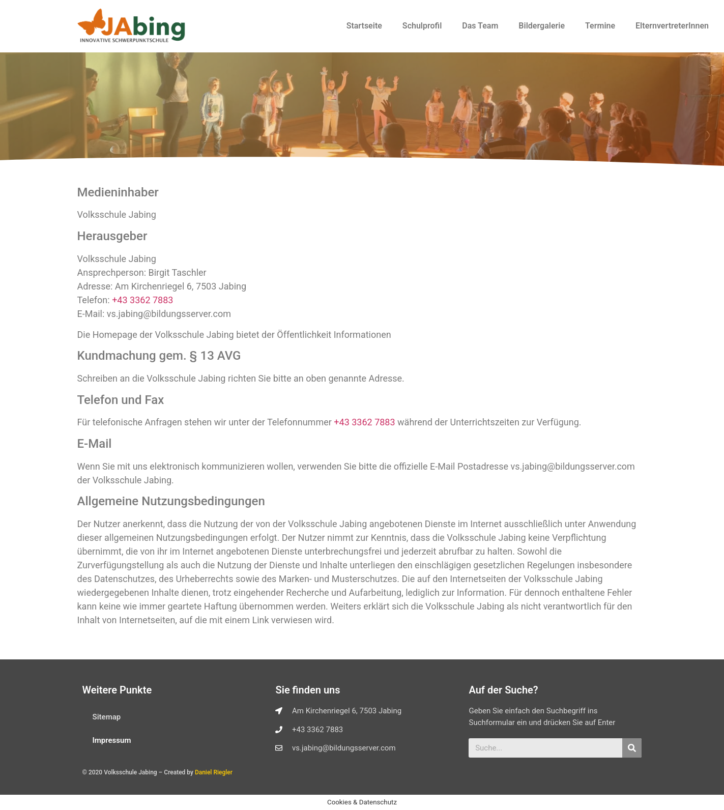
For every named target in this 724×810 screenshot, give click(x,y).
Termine (600, 26)
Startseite (364, 26)
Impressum (112, 740)
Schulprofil (422, 26)
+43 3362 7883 (142, 300)
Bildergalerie (541, 26)
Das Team (480, 26)
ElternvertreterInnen (672, 26)
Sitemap (107, 716)
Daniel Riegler (214, 772)
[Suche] (632, 748)
